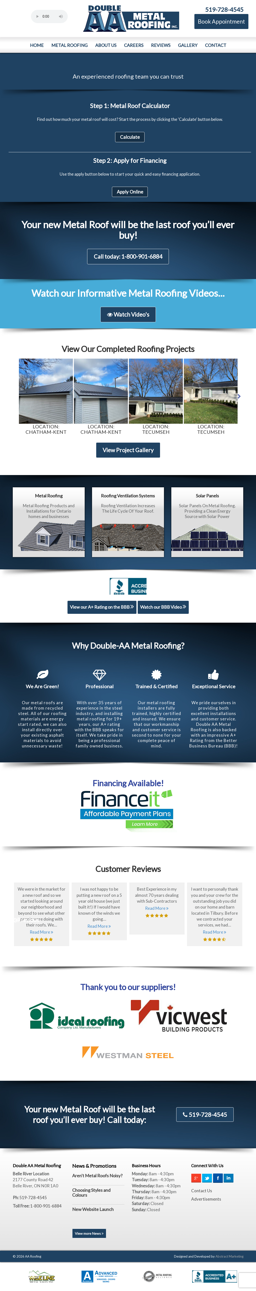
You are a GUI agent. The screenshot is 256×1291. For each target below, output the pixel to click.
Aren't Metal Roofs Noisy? (97, 1175)
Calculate (130, 137)
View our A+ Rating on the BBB (102, 606)
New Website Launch (93, 1209)
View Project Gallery (128, 450)
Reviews (160, 45)
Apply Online (130, 192)
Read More (41, 932)
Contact (215, 45)
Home (37, 45)
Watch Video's (128, 314)
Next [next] (248, 918)
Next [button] (242, 395)
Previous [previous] (18, 918)
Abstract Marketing (229, 1256)
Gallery (187, 45)
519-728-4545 (224, 9)
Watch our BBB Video (163, 606)
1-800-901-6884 (46, 1205)
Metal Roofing (69, 45)
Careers (133, 45)
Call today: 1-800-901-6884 (128, 256)
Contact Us (201, 1190)
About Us (105, 45)
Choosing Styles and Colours (91, 1192)
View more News (89, 1233)
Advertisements (206, 1199)
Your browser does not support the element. (49, 16)
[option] (46, 397)
